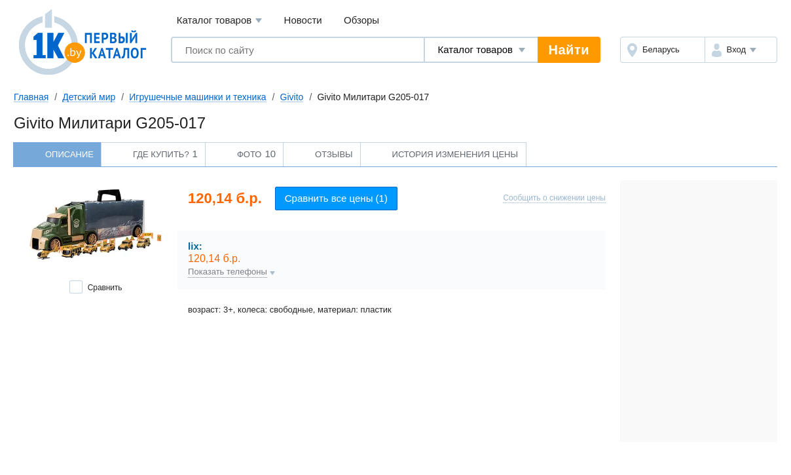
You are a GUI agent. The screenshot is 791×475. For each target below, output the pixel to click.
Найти (569, 50)
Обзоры (361, 20)
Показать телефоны (227, 271)
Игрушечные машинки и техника (197, 97)
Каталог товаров (220, 20)
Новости (303, 20)
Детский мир (88, 97)
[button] (741, 49)
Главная (31, 97)
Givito (292, 97)
